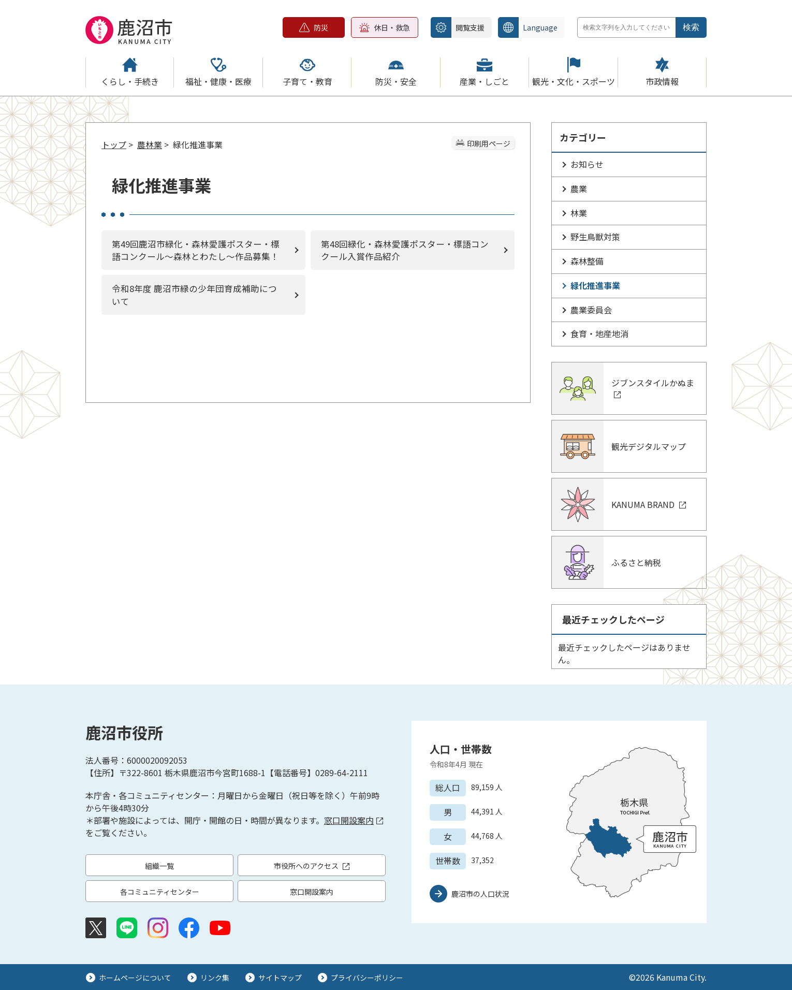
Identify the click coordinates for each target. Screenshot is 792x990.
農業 (578, 188)
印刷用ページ (488, 143)
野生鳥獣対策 (595, 236)
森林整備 (587, 261)
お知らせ (587, 164)
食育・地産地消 (599, 333)
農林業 (149, 144)
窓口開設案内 (353, 820)
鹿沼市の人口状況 (480, 894)
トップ (113, 144)
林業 (578, 213)
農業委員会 (591, 309)
